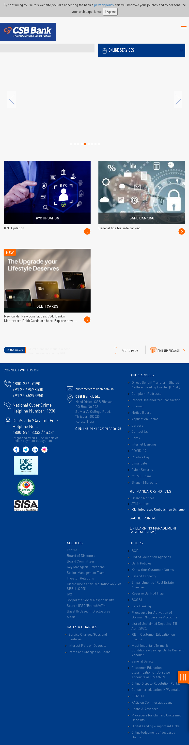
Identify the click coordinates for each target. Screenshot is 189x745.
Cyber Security (142, 469)
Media (71, 616)
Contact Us (139, 431)
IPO (69, 594)
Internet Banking (143, 444)
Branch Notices (143, 498)
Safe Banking (141, 606)
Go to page (130, 350)
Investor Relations (80, 578)
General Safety (142, 661)
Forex (135, 437)
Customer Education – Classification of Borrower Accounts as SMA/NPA (151, 672)
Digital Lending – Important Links (155, 726)
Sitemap (137, 406)
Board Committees (81, 561)
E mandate (139, 463)
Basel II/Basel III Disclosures (88, 611)
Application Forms (144, 418)
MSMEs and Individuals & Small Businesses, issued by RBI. (50, 351)
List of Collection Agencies (151, 556)
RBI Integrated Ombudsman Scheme (158, 509)
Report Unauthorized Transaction (155, 399)
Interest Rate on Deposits (87, 645)
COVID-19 (138, 450)
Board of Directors (81, 555)
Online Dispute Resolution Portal (155, 683)
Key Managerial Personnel (86, 566)
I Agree (110, 11)
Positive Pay (140, 457)
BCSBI (136, 599)
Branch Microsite (144, 482)
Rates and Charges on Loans (89, 651)
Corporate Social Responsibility (90, 599)
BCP (134, 550)
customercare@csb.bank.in (95, 389)
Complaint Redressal (146, 393)
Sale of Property (143, 576)
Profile (72, 549)
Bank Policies (141, 563)
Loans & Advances (144, 708)
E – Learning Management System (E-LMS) (153, 530)
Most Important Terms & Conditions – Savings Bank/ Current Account (157, 650)
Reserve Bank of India (147, 593)
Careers (137, 425)
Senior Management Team (86, 572)
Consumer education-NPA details (155, 689)
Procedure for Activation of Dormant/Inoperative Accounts (154, 614)
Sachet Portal (143, 518)
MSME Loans (141, 476)
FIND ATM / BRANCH (167, 350)
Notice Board (141, 412)
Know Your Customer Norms (152, 569)
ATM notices (140, 503)
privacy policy (104, 4)
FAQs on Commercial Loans (152, 702)
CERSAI (137, 696)
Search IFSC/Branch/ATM (86, 605)
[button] (141, 49)
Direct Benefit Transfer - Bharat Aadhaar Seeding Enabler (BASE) (155, 384)
